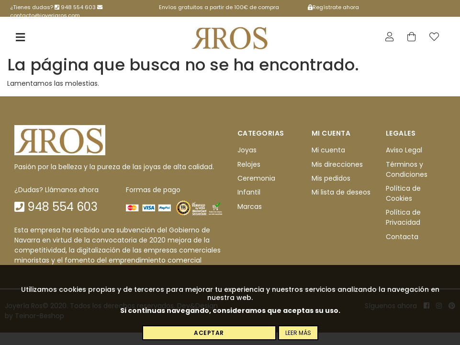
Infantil (248, 192)
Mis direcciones (337, 164)
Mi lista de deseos (341, 192)
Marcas (249, 206)
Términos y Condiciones (406, 169)
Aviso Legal (404, 150)
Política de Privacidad (403, 217)
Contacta (402, 237)
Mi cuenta (328, 150)
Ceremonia (256, 178)
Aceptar (209, 333)
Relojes (248, 164)
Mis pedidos (331, 178)
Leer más (298, 333)
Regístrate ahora (333, 7)
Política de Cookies (403, 193)
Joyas (247, 150)
